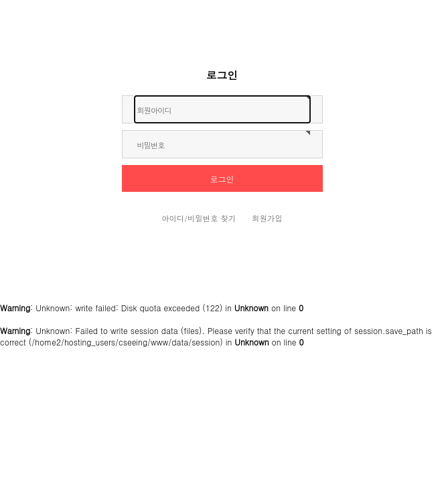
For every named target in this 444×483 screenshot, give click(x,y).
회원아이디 (154, 110)
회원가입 (267, 218)
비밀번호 (151, 145)
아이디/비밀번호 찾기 (198, 218)
